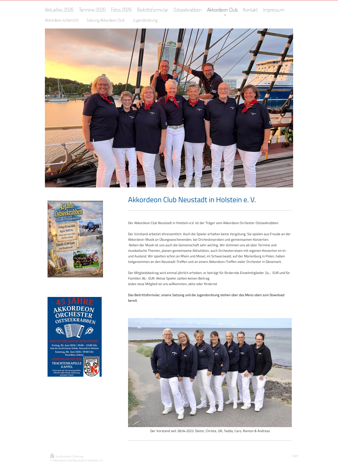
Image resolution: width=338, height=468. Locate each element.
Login (295, 455)
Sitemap (78, 456)
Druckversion (61, 456)
